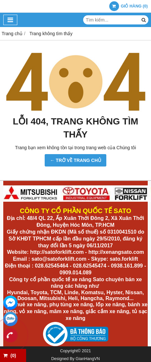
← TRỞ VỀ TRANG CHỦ (75, 160)
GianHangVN (88, 358)
